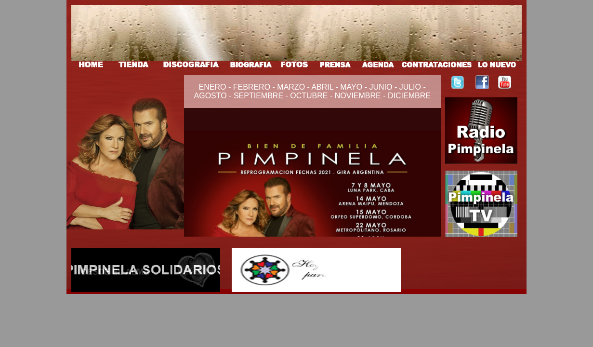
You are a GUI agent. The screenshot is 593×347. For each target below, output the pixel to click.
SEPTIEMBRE (258, 96)
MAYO (350, 87)
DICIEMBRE (409, 96)
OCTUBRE (309, 96)
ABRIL (323, 87)
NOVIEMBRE (358, 96)
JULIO (410, 87)
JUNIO (380, 87)
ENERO (213, 87)
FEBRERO (253, 87)
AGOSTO (210, 96)
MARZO (292, 87)
